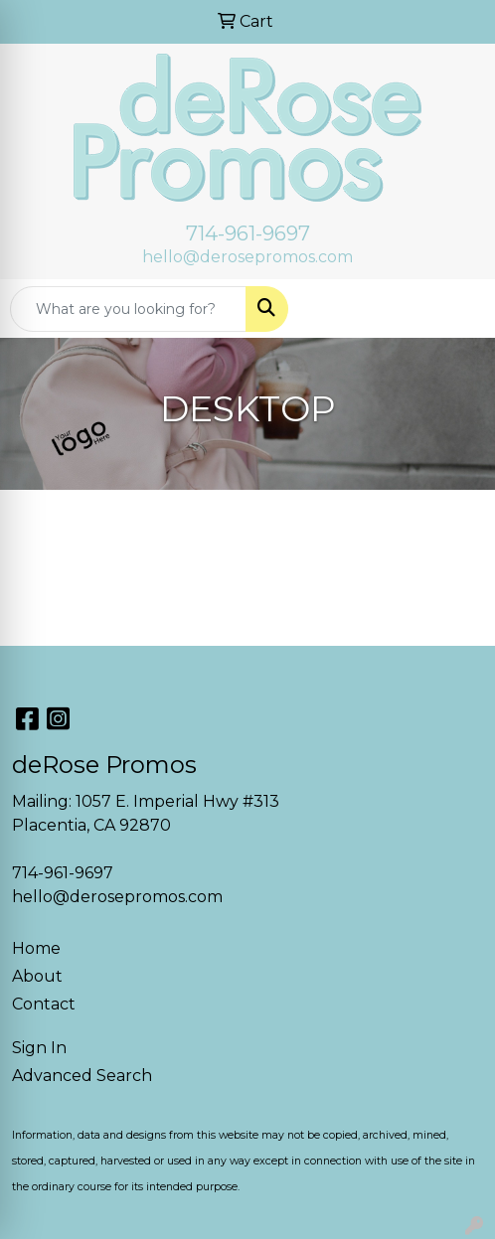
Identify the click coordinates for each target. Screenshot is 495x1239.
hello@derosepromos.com (247, 256)
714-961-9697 (248, 233)
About (37, 976)
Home (36, 948)
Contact (44, 1004)
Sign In (39, 1047)
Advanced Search (82, 1075)
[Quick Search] (128, 309)
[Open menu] (455, 309)
